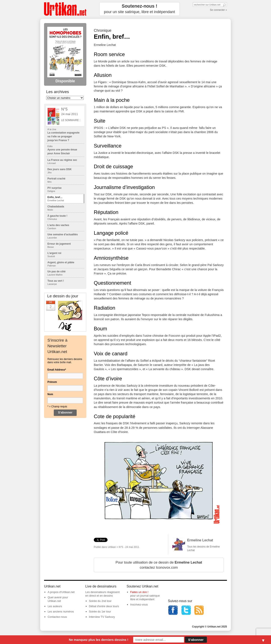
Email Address (56, 369)
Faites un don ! (139, 592)
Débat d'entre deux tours (104, 606)
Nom (50, 394)
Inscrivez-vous (139, 604)
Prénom (52, 382)
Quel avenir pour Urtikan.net (58, 599)
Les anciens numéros (61, 611)
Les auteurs (55, 606)
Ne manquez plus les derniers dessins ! (98, 639)
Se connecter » (218, 9)
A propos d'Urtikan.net (61, 592)
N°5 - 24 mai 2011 (129, 547)
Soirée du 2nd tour (100, 601)
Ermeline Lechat (200, 540)
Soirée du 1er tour (100, 611)
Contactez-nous (57, 616)
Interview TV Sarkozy (102, 616)
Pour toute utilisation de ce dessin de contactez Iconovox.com (159, 565)
